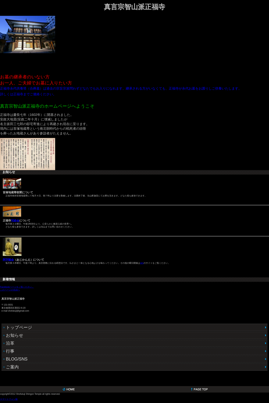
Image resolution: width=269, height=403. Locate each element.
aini (142, 263)
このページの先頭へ (10, 290)
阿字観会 (8, 259)
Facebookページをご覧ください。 (17, 287)
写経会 (15, 220)
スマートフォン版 (9, 399)
